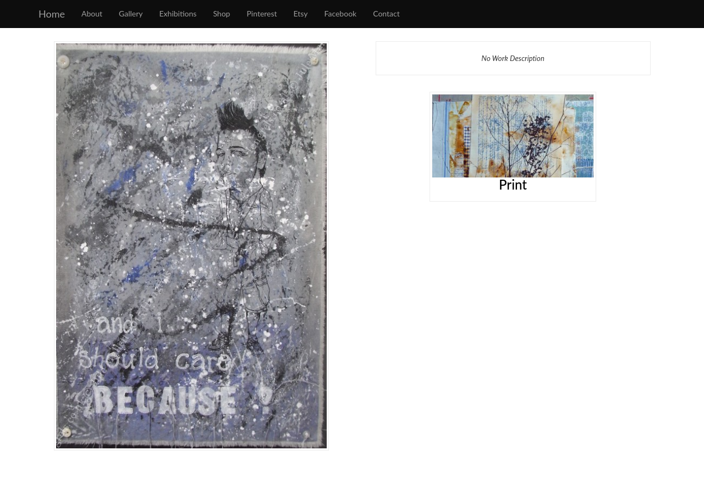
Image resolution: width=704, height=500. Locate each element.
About (91, 13)
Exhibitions (178, 13)
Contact (386, 13)
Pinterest (261, 13)
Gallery (130, 13)
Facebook (340, 13)
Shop (221, 13)
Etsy (301, 13)
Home (51, 14)
